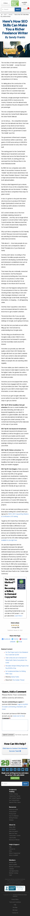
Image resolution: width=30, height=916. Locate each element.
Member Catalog (13, 873)
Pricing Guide (12, 814)
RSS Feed (15, 910)
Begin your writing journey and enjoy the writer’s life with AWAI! (15, 775)
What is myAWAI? (13, 855)
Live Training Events (14, 800)
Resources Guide (13, 809)
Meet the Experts (13, 831)
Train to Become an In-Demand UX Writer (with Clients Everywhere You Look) (16, 660)
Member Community (14, 866)
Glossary (11, 820)
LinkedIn (12, 642)
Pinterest (24, 639)
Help (10, 847)
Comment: (6, 718)
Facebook (7, 639)
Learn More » (19, 616)
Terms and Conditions (15, 902)
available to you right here (9, 540)
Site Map (15, 907)
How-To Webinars (13, 816)
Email (20, 642)
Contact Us (12, 849)
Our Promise (12, 829)
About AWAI (12, 827)
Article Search (12, 811)
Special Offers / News (15, 802)
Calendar (11, 869)
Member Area (12, 862)
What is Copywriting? (14, 853)
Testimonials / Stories (14, 835)
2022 (5, 14)
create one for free (18, 716)
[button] (5, 3)
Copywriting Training (14, 796)
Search (18, 9)
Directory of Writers (14, 840)
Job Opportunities (13, 871)
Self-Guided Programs (15, 798)
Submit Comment (8, 735)
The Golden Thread (18, 680)
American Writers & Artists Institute (20, 895)
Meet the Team (13, 833)
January (11, 14)
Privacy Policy (15, 899)
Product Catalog (13, 794)
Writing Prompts (13, 818)
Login (10, 875)
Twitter (16, 639)
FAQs (10, 851)
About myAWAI (13, 864)
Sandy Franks (15, 677)
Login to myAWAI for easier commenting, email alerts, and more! (15, 706)
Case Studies (12, 837)
